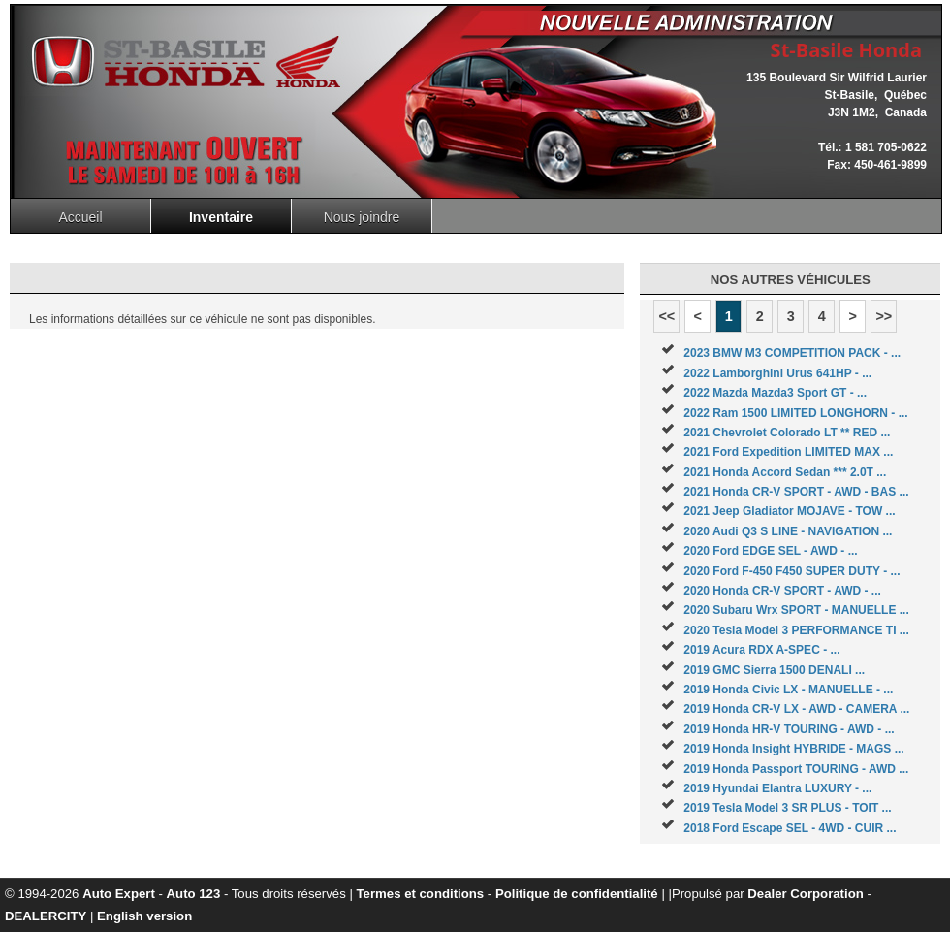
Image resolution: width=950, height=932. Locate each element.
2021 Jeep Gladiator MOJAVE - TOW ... (789, 511)
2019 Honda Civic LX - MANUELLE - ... (788, 689)
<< (666, 316)
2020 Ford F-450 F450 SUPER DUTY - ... (791, 571)
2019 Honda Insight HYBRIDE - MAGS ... (793, 748)
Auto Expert (118, 893)
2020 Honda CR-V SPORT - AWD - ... (782, 590)
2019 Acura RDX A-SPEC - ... (761, 650)
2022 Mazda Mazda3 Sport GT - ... (775, 393)
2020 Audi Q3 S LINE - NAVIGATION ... (787, 531)
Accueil (80, 217)
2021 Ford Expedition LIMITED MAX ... (788, 452)
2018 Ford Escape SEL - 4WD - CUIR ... (789, 828)
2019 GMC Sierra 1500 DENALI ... (774, 670)
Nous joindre (362, 217)
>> (883, 316)
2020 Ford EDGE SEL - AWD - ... (770, 551)
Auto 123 (194, 893)
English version (144, 916)
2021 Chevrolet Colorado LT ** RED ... (786, 432)
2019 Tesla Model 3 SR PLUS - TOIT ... (787, 808)
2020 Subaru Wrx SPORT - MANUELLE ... (796, 610)
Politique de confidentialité (576, 893)
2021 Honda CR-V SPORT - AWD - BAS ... (795, 491)
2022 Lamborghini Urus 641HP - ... (777, 373)
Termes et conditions (421, 893)
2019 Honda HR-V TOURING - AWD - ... (788, 729)
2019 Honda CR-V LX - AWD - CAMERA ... (796, 709)
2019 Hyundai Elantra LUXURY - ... (777, 788)
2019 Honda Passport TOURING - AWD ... (795, 769)
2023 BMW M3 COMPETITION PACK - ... (792, 353)
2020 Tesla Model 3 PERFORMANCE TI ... (796, 630)
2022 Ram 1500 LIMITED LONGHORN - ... (795, 413)
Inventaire (221, 217)
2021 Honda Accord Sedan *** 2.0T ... (784, 472)
